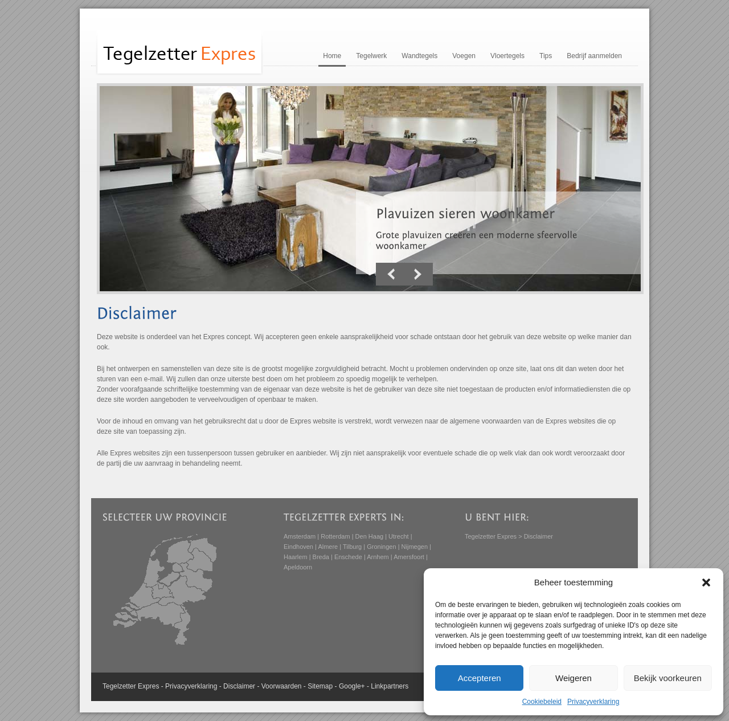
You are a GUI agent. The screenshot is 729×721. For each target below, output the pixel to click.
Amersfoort (409, 556)
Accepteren (479, 678)
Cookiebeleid (542, 702)
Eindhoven (298, 546)
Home (332, 56)
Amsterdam (300, 536)
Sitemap (320, 686)
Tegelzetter (119, 686)
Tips (545, 56)
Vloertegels (507, 56)
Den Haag (369, 536)
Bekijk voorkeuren (668, 678)
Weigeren (573, 678)
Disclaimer (239, 686)
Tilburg (352, 546)
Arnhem (378, 556)
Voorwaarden (281, 686)
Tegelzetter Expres (491, 536)
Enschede (348, 556)
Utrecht (398, 536)
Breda (321, 556)
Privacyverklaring (593, 702)
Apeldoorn (298, 567)
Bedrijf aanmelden (594, 56)
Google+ (352, 686)
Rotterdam (335, 536)
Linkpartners (389, 686)
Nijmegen (415, 546)
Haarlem (296, 556)
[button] (706, 582)
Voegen (464, 56)
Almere (328, 546)
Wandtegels (419, 56)
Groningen (381, 546)
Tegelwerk (371, 56)
